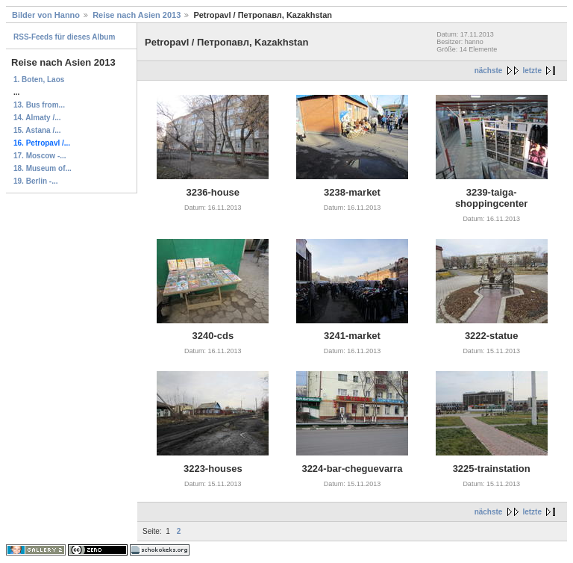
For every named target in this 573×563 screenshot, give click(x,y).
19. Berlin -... (35, 181)
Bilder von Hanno (46, 14)
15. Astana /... (37, 130)
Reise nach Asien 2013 (137, 14)
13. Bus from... (39, 105)
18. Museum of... (42, 168)
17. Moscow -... (39, 156)
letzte (532, 70)
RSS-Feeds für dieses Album (64, 37)
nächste (489, 70)
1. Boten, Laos (38, 79)
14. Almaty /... (37, 117)
